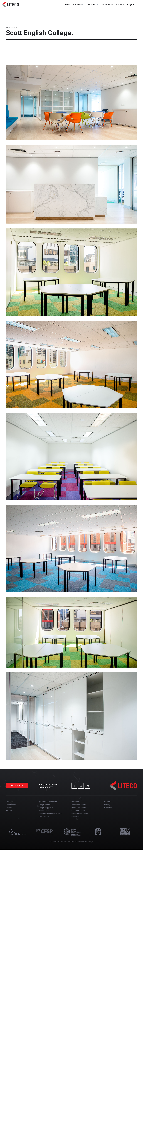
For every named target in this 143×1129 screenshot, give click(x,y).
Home (67, 4)
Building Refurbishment (48, 802)
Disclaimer (108, 808)
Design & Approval (46, 808)
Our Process (107, 4)
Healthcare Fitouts (79, 808)
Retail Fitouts (76, 817)
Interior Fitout (44, 811)
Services (77, 4)
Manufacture (44, 817)
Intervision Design (86, 841)
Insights (130, 4)
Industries (91, 4)
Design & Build (44, 805)
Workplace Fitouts (79, 805)
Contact (107, 802)
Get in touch (17, 785)
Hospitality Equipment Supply (50, 814)
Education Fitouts (78, 811)
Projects (120, 4)
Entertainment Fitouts (80, 814)
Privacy (107, 805)
